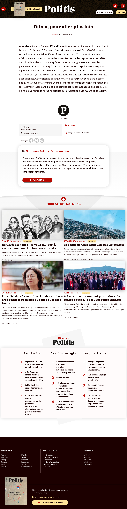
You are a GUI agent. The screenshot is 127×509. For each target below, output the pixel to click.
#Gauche (87, 425)
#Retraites (88, 428)
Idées (3, 430)
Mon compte (47, 433)
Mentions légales (29, 493)
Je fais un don (47, 421)
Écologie (4, 425)
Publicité (98, 493)
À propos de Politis (49, 430)
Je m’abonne (47, 425)
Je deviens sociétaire (50, 423)
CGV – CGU (64, 493)
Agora (3, 421)
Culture (4, 433)
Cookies (108, 493)
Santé (23, 430)
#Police (87, 423)
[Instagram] (55, 501)
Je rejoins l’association (51, 428)
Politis (54, 34)
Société (4, 428)
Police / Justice (26, 433)
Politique (4, 423)
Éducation (24, 428)
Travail (23, 423)
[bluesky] (41, 501)
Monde (23, 421)
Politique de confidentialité (82, 493)
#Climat (87, 421)
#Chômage (88, 430)
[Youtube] (48, 501)
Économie (24, 425)
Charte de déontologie (47, 493)
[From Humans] (62, 501)
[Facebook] (34, 501)
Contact (17, 493)
